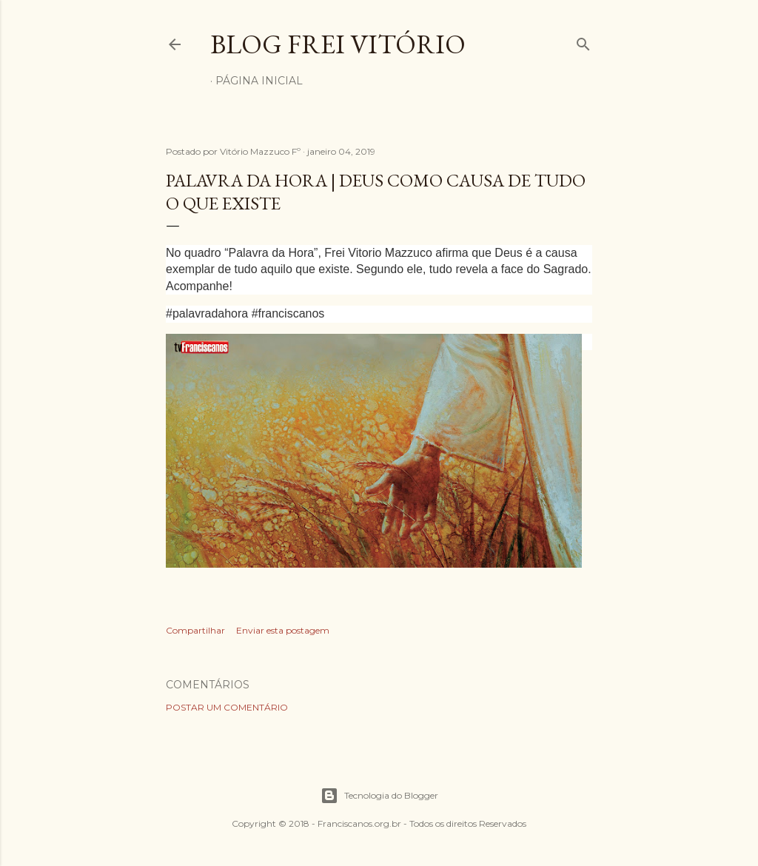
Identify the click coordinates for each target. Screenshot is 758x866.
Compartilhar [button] (195, 630)
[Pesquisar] (583, 41)
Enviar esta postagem (282, 630)
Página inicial (259, 80)
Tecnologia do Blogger (379, 796)
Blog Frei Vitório (338, 44)
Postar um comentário (227, 707)
